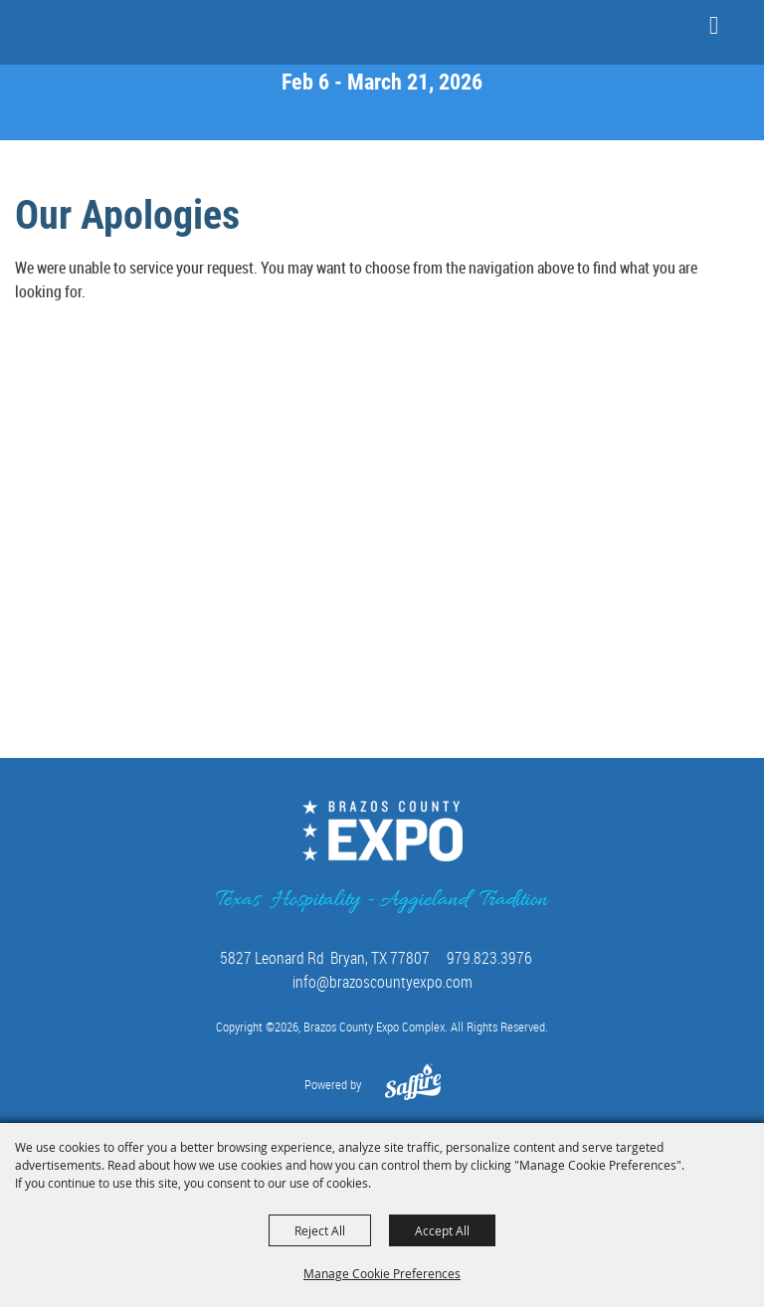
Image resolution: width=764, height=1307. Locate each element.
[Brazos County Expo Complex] (74, 31)
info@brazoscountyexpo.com (382, 982)
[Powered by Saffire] (413, 1092)
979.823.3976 (489, 958)
